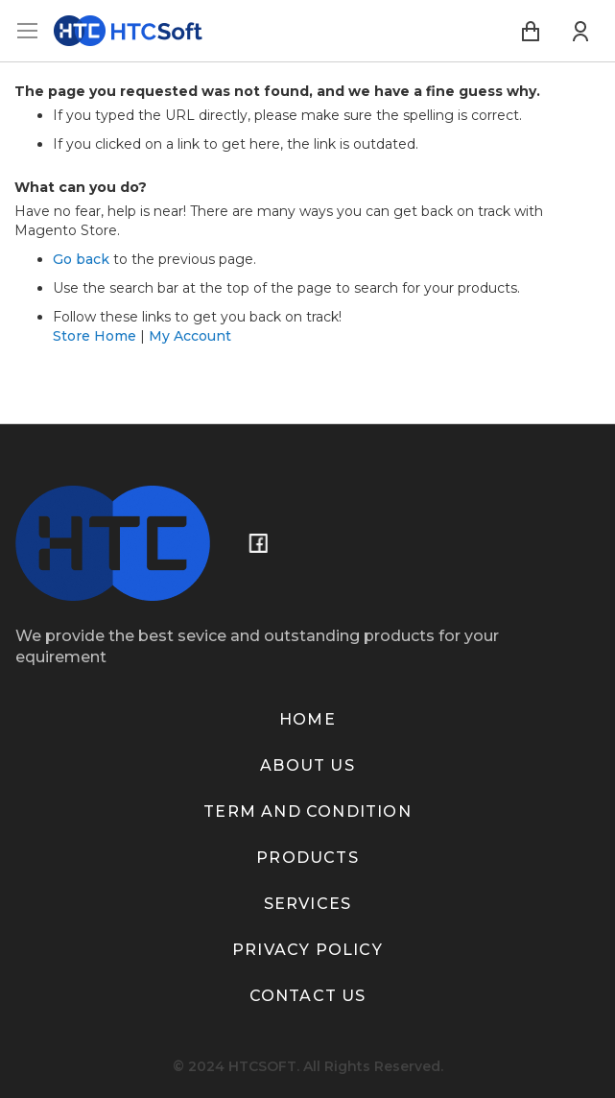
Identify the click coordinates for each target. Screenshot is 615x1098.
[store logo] (128, 30)
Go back (81, 259)
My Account (190, 336)
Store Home (94, 336)
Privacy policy (307, 950)
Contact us (308, 996)
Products (307, 857)
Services (308, 904)
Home (307, 719)
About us (307, 765)
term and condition (307, 811)
